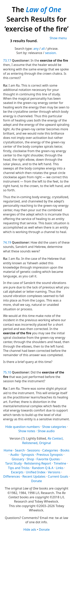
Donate (36, 481)
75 (5, 372)
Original (45, 443)
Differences (11, 476)
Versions (54, 472)
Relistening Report (37, 463)
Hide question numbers (22, 427)
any (36, 48)
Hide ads (29, 529)
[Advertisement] (36, 571)
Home (8, 450)
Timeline (60, 463)
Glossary (18, 459)
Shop (30, 459)
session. (51, 53)
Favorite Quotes (48, 459)
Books (64, 450)
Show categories (54, 427)
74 (5, 242)
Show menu (58, 38)
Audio (14, 454)
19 (9, 242)
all (43, 48)
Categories (50, 450)
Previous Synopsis (50, 454)
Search (20, 450)
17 (9, 60)
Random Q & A (42, 468)
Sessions (33, 450)
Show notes (26, 431)
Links (59, 468)
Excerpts (17, 472)
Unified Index (36, 472)
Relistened (29, 443)
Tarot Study (13, 463)
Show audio (46, 431)
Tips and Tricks (18, 468)
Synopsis (27, 454)
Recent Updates (33, 476)
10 (9, 372)
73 (5, 60)
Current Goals (58, 476)
